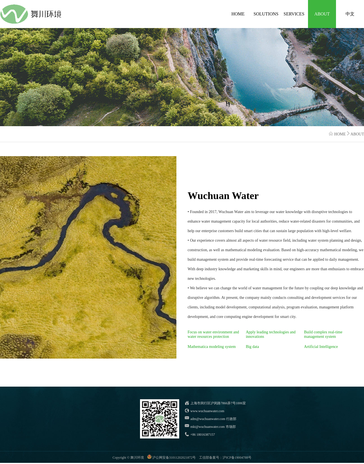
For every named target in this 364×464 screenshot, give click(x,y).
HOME (237, 13)
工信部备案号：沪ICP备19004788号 (225, 458)
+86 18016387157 (202, 435)
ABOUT (322, 13)
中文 (350, 13)
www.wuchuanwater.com (207, 411)
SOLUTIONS (266, 13)
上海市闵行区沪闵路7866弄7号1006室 (218, 403)
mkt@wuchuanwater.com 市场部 (213, 427)
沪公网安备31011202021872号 (174, 458)
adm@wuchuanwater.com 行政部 (213, 419)
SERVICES (294, 13)
